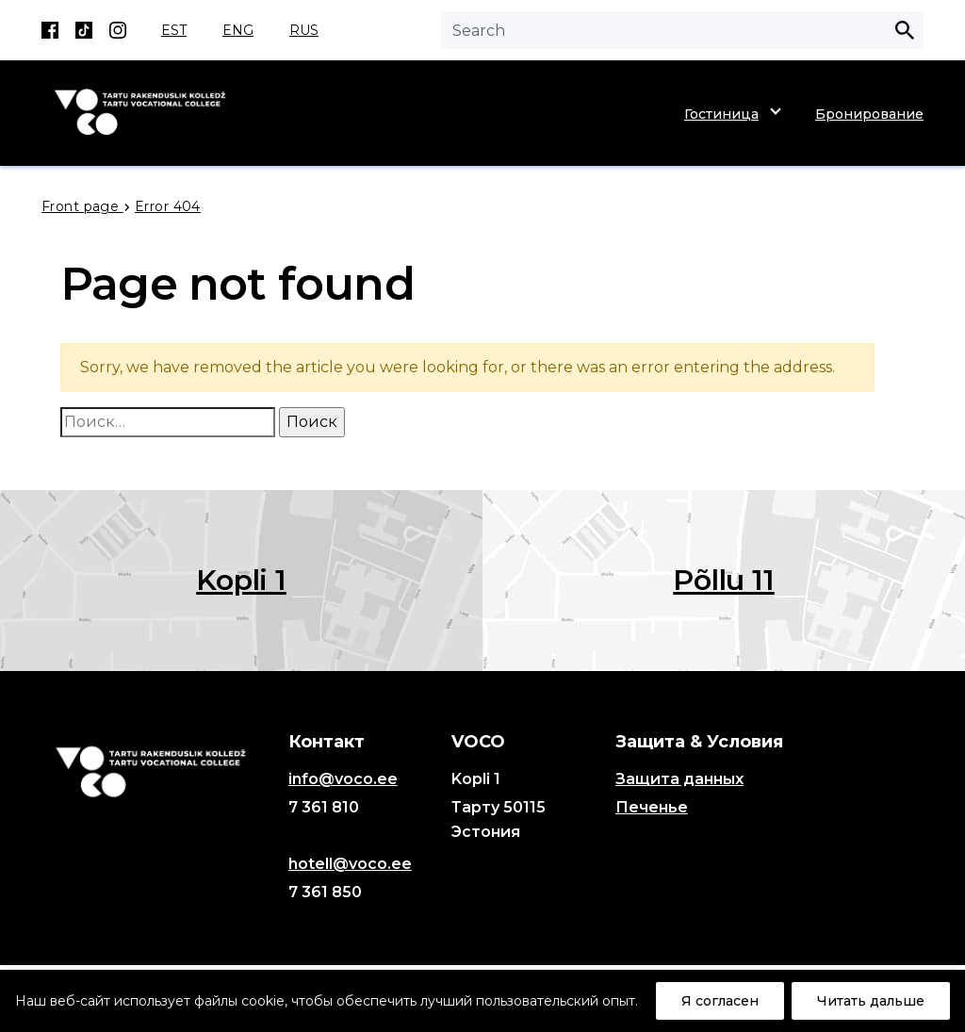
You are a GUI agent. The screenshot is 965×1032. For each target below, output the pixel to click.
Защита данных (679, 779)
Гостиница (721, 114)
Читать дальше (870, 1000)
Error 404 (168, 206)
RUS (304, 30)
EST (174, 30)
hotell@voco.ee (350, 864)
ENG (238, 30)
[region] (482, 1001)
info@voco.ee (343, 779)
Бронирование (869, 114)
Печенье (651, 807)
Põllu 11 (723, 580)
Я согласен (720, 1000)
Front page (82, 206)
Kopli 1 (241, 580)
